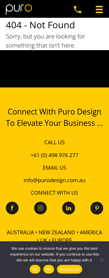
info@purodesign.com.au (54, 180)
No (48, 269)
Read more (69, 269)
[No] (102, 260)
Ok (35, 269)
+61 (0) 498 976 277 (54, 155)
